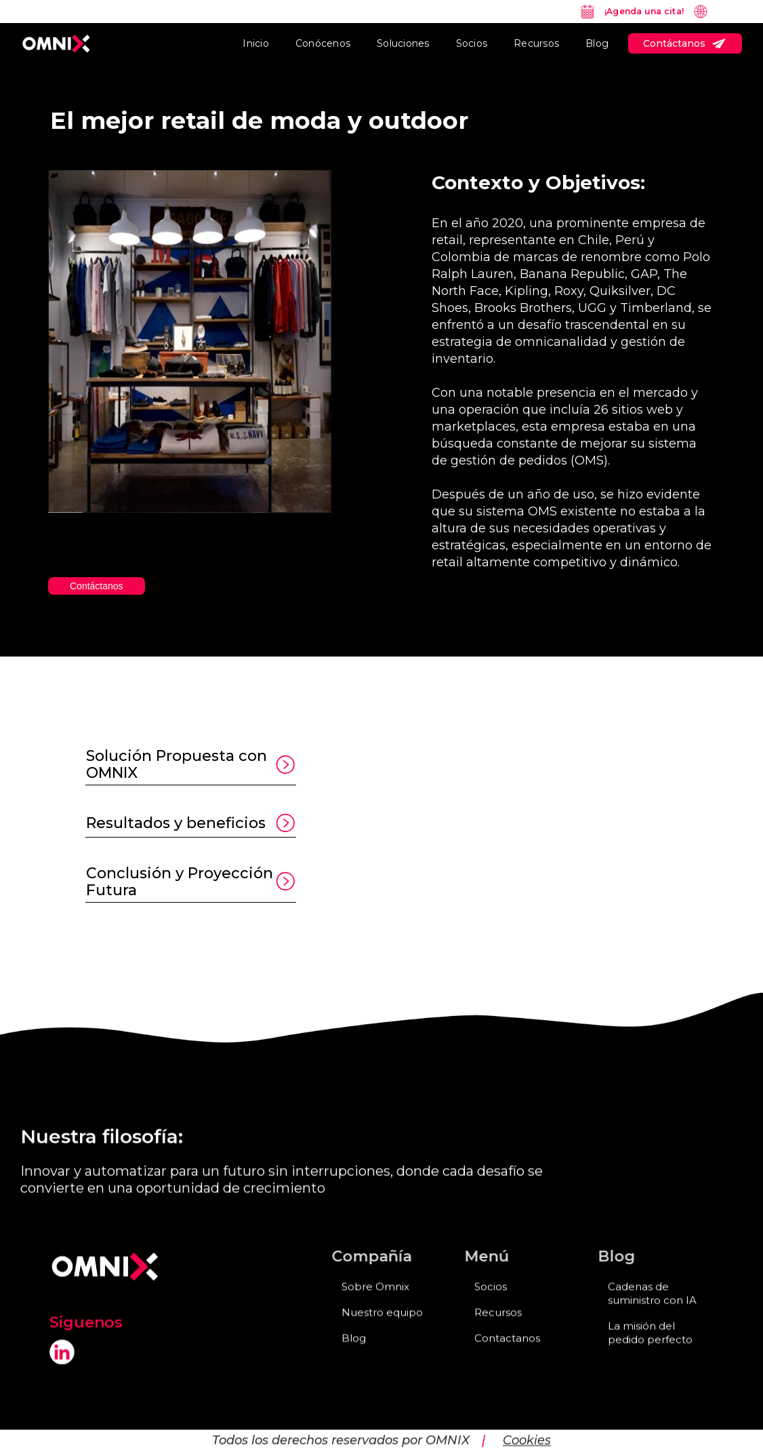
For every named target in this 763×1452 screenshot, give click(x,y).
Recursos (536, 43)
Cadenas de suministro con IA (652, 1306)
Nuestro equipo (382, 1325)
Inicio (256, 43)
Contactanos (507, 1351)
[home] (56, 43)
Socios (472, 43)
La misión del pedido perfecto (650, 1346)
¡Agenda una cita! (644, 11)
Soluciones (403, 43)
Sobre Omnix (375, 1299)
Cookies (527, 1426)
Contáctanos (96, 586)
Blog (597, 43)
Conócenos (322, 43)
